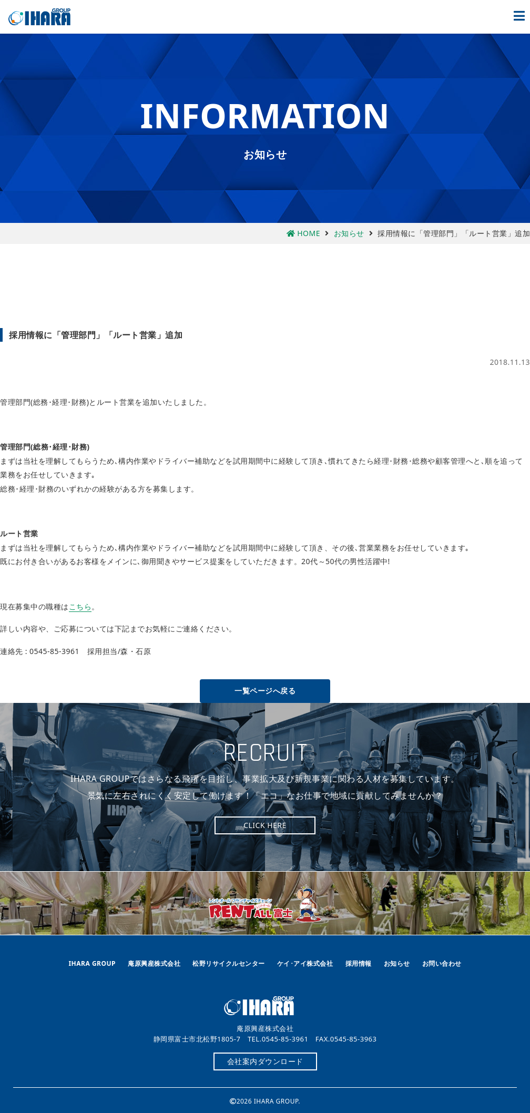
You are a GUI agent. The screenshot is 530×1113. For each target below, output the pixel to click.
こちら (80, 606)
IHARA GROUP (92, 963)
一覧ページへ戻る (265, 691)
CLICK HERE (265, 825)
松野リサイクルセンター (228, 963)
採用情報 (358, 963)
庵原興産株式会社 (45, 16)
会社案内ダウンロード (265, 1061)
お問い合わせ (442, 963)
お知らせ (397, 963)
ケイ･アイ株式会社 (305, 963)
